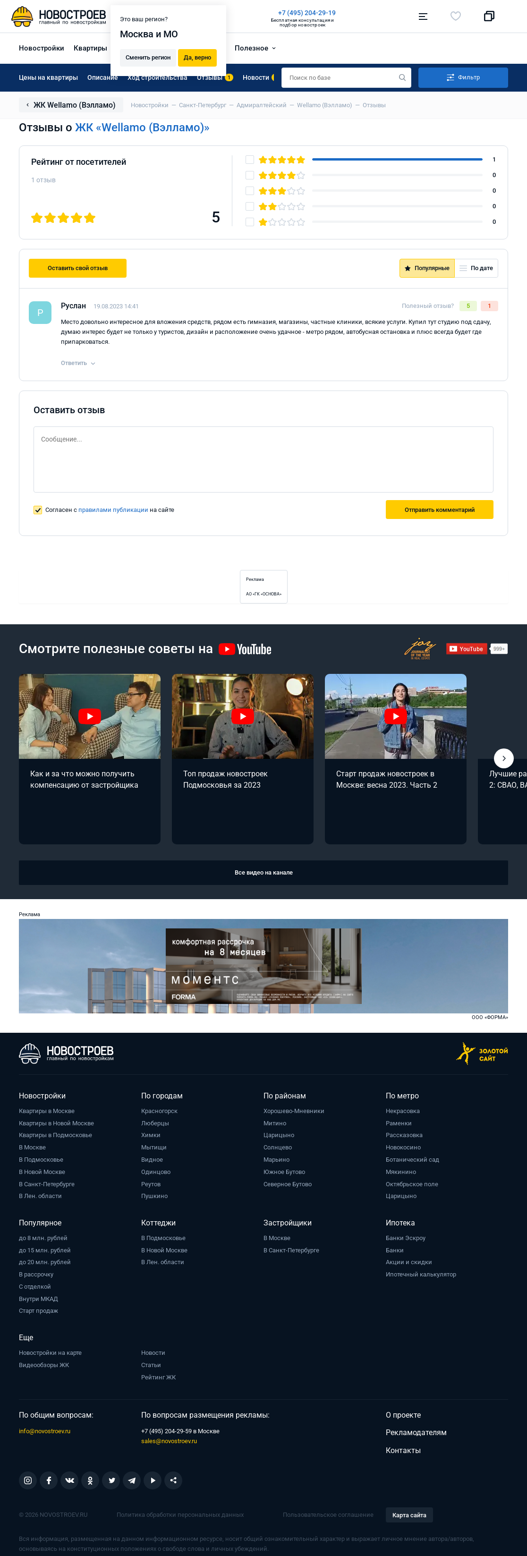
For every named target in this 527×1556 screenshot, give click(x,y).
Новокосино (403, 1147)
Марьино (276, 1159)
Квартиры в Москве (47, 1110)
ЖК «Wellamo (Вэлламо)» (142, 127)
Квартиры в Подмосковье (55, 1135)
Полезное (251, 48)
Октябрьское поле (412, 1184)
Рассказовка (404, 1135)
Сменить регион (148, 57)
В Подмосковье (41, 1159)
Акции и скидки (409, 1262)
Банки (395, 1250)
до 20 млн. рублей (45, 1262)
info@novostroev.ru (44, 1431)
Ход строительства (157, 77)
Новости (153, 1352)
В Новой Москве (42, 1171)
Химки (151, 1135)
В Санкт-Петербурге (47, 1184)
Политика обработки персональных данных (180, 1514)
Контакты (403, 1450)
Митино (275, 1123)
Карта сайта (409, 1515)
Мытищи (154, 1147)
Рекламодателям (416, 1432)
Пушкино (154, 1195)
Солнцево (278, 1147)
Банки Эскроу (405, 1237)
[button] (504, 758)
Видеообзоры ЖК (44, 1365)
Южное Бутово (284, 1171)
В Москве (32, 1147)
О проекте (403, 1415)
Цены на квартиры (48, 77)
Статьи (151, 1365)
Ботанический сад (412, 1159)
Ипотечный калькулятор (421, 1274)
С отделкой (35, 1286)
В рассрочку (36, 1274)
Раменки (399, 1123)
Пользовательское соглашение (328, 1514)
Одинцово (155, 1171)
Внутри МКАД (38, 1298)
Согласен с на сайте (109, 509)
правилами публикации (113, 509)
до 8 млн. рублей (43, 1237)
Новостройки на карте (50, 1352)
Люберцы (155, 1123)
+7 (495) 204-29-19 (307, 13)
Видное (152, 1159)
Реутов (151, 1184)
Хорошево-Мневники (294, 1110)
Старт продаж (38, 1310)
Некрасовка (403, 1110)
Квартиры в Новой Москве (56, 1123)
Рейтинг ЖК (158, 1377)
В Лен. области (40, 1195)
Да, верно (197, 57)
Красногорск (159, 1110)
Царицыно (279, 1135)
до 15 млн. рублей (45, 1250)
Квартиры (90, 48)
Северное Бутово (288, 1184)
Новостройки (41, 48)
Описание (102, 77)
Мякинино (401, 1171)
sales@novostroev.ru (169, 1441)
